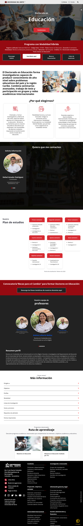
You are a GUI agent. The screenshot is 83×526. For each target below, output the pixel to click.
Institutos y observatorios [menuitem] (35, 469)
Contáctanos (41, 30)
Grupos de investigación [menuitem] (57, 467)
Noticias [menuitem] (52, 477)
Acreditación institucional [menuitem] (57, 504)
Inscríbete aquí (31, 56)
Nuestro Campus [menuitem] (32, 523)
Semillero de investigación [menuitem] (58, 475)
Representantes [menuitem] (32, 479)
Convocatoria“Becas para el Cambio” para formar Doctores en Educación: (41, 283)
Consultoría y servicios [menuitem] (34, 495)
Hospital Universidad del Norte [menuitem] (36, 497)
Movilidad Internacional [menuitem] (34, 515)
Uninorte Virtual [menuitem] (32, 483)
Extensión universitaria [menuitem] (34, 493)
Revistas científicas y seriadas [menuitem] (59, 469)
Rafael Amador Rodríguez (22, 329)
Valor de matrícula (71, 57)
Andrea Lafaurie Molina (42, 335)
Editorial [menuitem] (52, 471)
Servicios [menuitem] (52, 520)
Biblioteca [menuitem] (30, 471)
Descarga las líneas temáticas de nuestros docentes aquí (41, 290)
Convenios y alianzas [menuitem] (33, 517)
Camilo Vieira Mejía (63, 330)
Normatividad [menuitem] (54, 494)
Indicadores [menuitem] (53, 522)
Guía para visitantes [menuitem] (33, 521)
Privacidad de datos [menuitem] (56, 490)
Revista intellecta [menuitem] (55, 473)
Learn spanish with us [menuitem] (34, 519)
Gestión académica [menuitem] (33, 477)
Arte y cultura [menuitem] (31, 500)
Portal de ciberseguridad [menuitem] (57, 492)
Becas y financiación (51, 57)
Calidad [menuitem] (52, 523)
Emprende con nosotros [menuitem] (34, 499)
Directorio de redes (10, 499)
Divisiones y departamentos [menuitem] (35, 467)
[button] (77, 2)
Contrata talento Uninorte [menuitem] (35, 504)
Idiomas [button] (64, 2)
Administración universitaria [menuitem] (58, 518)
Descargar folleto (11, 57)
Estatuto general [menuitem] (55, 496)
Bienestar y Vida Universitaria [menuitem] (36, 475)
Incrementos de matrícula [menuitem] (58, 498)
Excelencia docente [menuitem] (33, 473)
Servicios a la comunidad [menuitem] (34, 502)
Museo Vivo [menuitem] (30, 481)
